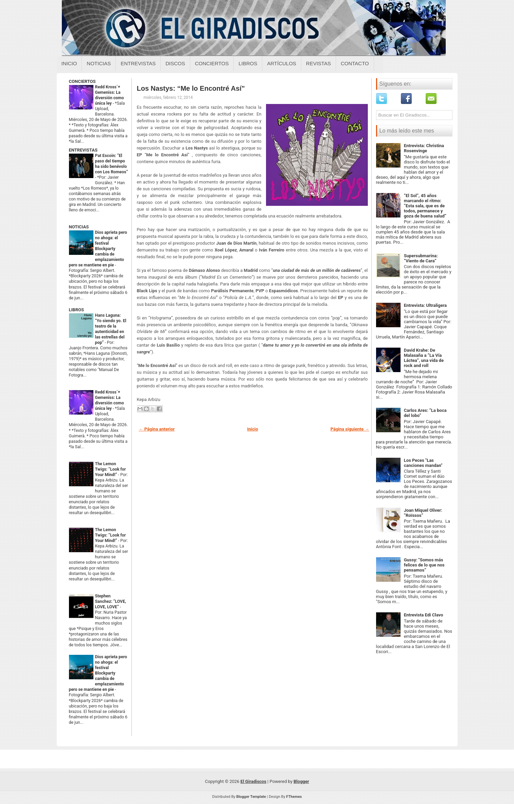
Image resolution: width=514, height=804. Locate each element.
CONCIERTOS (82, 81)
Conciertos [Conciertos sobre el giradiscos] (212, 63)
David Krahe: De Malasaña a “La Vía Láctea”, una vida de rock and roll (424, 358)
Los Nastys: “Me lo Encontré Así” (191, 88)
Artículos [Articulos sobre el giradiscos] (281, 63)
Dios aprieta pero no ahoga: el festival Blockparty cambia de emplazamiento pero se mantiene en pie (98, 248)
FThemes (294, 796)
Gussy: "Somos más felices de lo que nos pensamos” (424, 565)
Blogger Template (251, 796)
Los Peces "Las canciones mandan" (423, 463)
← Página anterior (157, 429)
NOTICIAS (79, 226)
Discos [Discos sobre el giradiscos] (175, 63)
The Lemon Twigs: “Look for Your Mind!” (110, 469)
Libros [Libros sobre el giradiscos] (247, 63)
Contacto (355, 63)
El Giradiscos (253, 781)
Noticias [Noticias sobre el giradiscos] (99, 63)
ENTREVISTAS (83, 150)
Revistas (318, 63)
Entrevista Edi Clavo (423, 614)
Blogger (301, 781)
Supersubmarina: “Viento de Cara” (421, 258)
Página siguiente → (350, 429)
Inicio (69, 63)
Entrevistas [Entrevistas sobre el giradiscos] (138, 63)
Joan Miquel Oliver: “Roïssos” (423, 513)
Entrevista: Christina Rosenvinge (424, 148)
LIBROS (76, 309)
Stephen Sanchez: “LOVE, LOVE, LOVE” (110, 601)
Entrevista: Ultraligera (425, 305)
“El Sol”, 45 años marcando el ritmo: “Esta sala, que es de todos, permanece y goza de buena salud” (425, 206)
